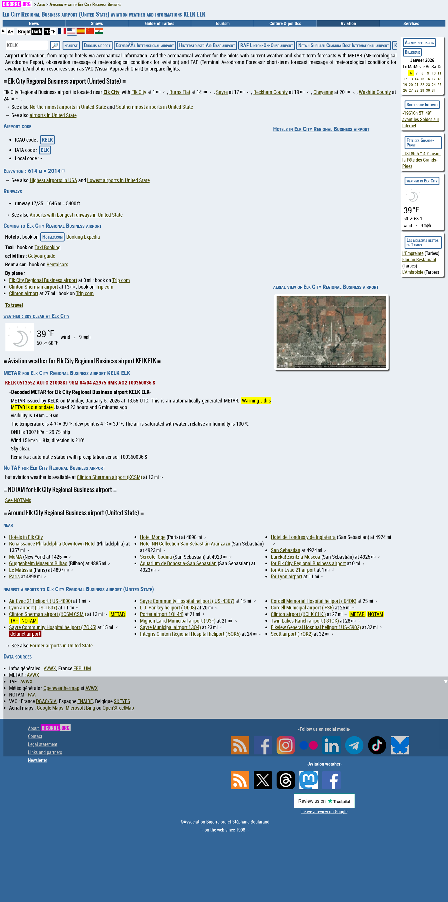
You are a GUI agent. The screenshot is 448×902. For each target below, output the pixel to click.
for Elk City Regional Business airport (308, 563)
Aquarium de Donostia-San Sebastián (178, 563)
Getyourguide (41, 256)
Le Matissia (20, 570)
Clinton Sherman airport (33, 286)
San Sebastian (285, 550)
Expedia (92, 236)
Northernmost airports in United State (68, 107)
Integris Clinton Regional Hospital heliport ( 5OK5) (190, 634)
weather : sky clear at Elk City (36, 316)
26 (405, 90)
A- (3, 30)
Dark (36, 31)
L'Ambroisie (412, 272)
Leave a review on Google (324, 811)
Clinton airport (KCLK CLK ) (298, 614)
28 (417, 90)
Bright (24, 31)
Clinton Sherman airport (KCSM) (109, 477)
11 (439, 73)
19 (405, 84)
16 (428, 78)
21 (417, 84)
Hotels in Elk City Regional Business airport (321, 129)
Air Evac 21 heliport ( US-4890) (40, 601)
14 (417, 78)
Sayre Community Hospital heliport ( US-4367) (187, 601)
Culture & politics (285, 23)
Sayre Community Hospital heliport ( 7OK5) (52, 627)
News (34, 23)
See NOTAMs (18, 500)
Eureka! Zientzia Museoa (295, 556)
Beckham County (270, 92)
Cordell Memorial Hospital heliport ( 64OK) (313, 601)
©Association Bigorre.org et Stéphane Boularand (225, 822)
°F (53, 31)
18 (439, 78)
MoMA (15, 556)
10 (434, 73)
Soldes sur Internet (422, 104)
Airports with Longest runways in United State (76, 215)
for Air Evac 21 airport (293, 570)
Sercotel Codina (156, 556)
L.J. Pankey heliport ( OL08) (168, 607)
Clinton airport (23, 293)
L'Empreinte (412, 253)
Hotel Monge (152, 537)
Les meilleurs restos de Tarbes (423, 242)
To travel (14, 304)
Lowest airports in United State (118, 180)
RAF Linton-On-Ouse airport (266, 45)
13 (411, 78)
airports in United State (53, 115)
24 (434, 84)
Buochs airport (97, 45)
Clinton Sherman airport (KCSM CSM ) (47, 614)
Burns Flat (179, 92)
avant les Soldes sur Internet (420, 119)
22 (422, 84)
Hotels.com (52, 236)
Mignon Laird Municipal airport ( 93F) (177, 620)
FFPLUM (82, 668)
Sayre (222, 92)
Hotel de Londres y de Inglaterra (303, 537)
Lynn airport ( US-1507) (33, 607)
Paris (14, 576)
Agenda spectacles (419, 42)
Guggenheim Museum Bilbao (38, 563)
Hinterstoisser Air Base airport (207, 45)
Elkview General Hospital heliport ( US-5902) (316, 627)
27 (411, 90)
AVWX (50, 668)
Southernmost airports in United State (154, 107)
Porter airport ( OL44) (161, 614)
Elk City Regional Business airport (43, 280)
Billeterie (412, 52)
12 (405, 78)
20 (411, 84)
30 (428, 90)
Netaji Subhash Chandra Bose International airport (343, 45)
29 (422, 90)
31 (434, 90)
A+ (10, 31)
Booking (74, 236)
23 (428, 84)
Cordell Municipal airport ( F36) (302, 607)
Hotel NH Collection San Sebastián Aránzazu (185, 543)
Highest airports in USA (53, 180)
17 (434, 78)
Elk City (111, 91)
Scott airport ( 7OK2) (292, 634)
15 (422, 78)
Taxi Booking (48, 247)
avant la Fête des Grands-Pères (421, 159)
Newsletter (37, 760)
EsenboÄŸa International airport (145, 45)
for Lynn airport (286, 576)
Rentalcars (57, 264)
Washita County (375, 92)
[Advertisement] (227, 716)
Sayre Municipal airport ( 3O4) (170, 627)
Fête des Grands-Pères (420, 142)
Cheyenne (323, 92)
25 (439, 84)
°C (47, 31)
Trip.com (121, 280)
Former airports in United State (61, 645)
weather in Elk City (422, 181)
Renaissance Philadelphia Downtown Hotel (52, 543)
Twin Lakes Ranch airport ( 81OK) (305, 620)
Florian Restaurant (419, 259)
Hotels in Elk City (26, 537)
